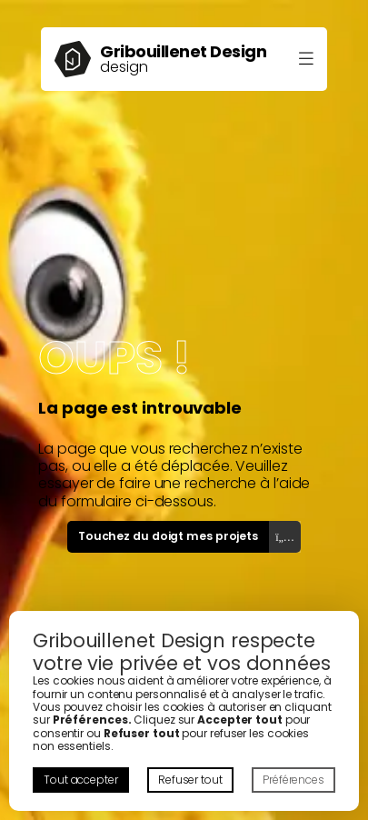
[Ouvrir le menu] (306, 59)
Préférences (293, 779)
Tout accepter (81, 779)
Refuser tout (190, 779)
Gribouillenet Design (183, 51)
